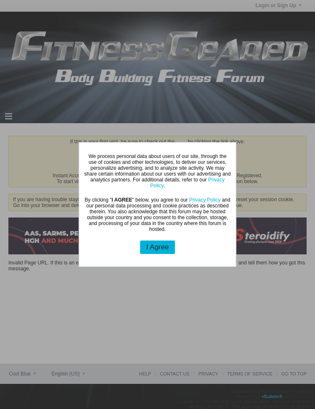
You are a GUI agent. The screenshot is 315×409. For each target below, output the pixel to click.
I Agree (157, 247)
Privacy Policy (204, 200)
